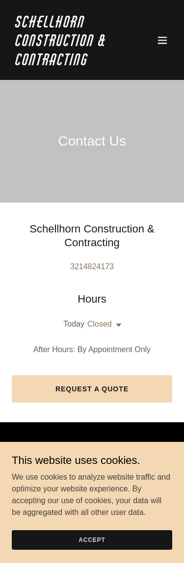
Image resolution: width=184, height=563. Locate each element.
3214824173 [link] (92, 266)
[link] (68, 62)
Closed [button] (99, 324)
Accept (92, 539)
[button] (162, 40)
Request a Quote (92, 389)
